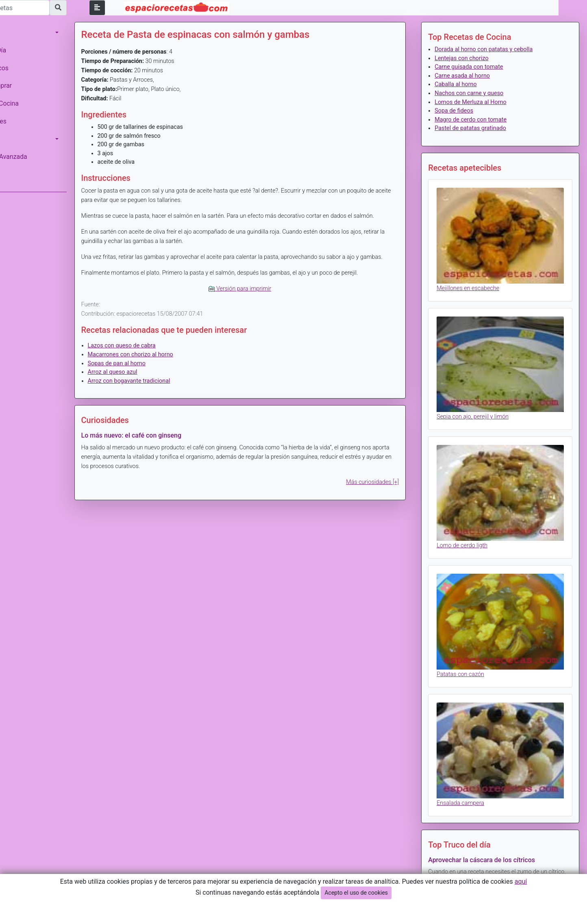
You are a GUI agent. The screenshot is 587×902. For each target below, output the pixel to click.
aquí (521, 881)
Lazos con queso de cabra (157, 354)
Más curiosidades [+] (384, 491)
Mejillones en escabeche (479, 279)
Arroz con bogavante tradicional (164, 390)
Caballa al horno (467, 84)
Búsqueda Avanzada (33, 156)
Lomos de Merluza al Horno (482, 102)
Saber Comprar (25, 85)
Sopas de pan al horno (151, 372)
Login (12, 174)
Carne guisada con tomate (480, 66)
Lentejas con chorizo (473, 58)
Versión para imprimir (263, 298)
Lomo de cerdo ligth (473, 519)
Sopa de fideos (465, 110)
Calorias (16, 139)
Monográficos (23, 68)
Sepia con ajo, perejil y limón (484, 399)
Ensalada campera (472, 758)
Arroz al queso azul (147, 381)
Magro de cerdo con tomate (482, 119)
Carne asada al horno (474, 75)
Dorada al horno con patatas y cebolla (495, 49)
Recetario (17, 32)
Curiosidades (22, 121)
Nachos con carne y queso (480, 93)
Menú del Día (22, 50)
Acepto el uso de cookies (356, 892)
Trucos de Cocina (29, 103)
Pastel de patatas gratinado (482, 128)
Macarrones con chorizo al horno (165, 363)
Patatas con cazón (472, 638)
